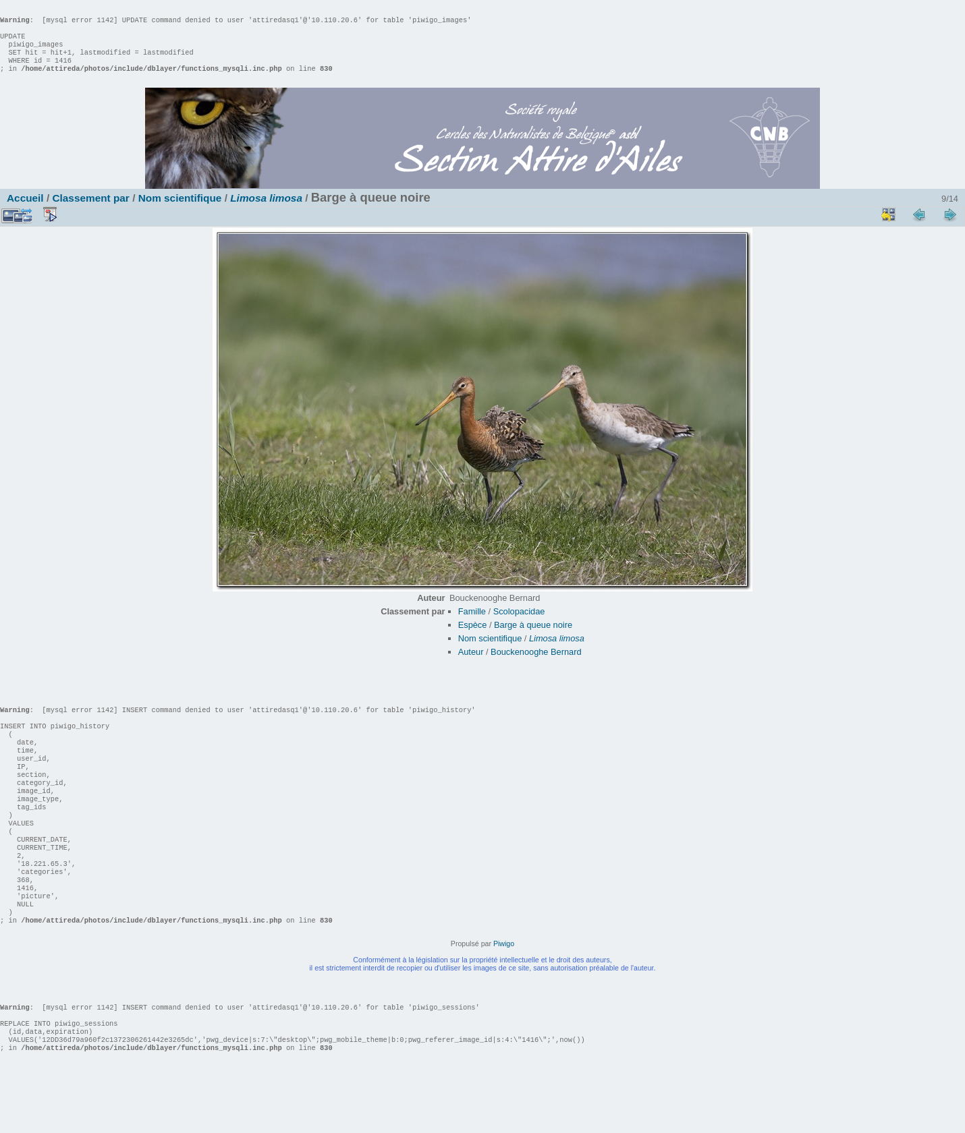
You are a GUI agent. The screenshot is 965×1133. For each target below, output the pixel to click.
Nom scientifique (180, 211)
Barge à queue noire (533, 638)
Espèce (472, 638)
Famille (472, 625)
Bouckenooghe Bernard (536, 665)
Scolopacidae (519, 625)
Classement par (90, 211)
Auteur (471, 665)
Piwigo (503, 997)
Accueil (25, 211)
